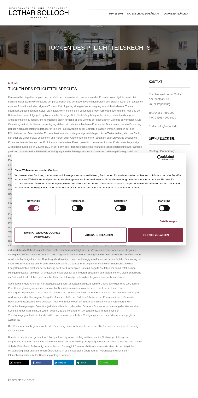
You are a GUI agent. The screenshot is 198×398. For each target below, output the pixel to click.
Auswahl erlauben (99, 235)
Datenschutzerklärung (143, 13)
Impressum (116, 13)
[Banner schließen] (182, 157)
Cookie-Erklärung (176, 13)
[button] (19, 362)
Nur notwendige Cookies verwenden (42, 235)
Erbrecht (14, 82)
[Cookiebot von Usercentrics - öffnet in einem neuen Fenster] (158, 157)
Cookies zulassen (156, 235)
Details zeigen (168, 221)
